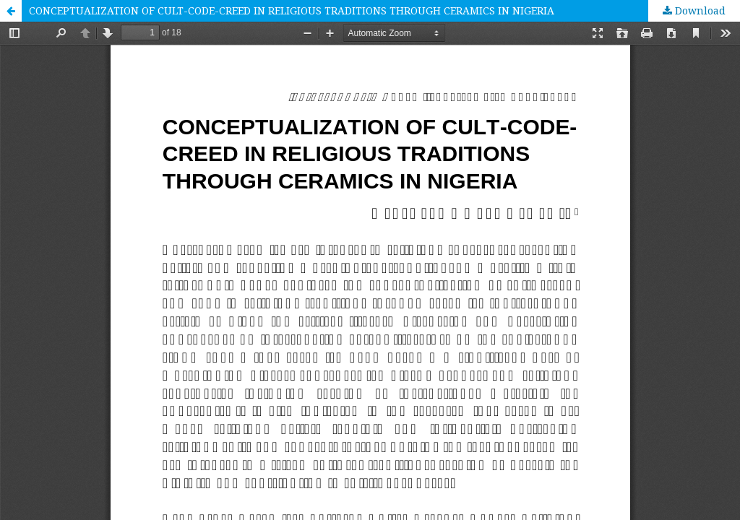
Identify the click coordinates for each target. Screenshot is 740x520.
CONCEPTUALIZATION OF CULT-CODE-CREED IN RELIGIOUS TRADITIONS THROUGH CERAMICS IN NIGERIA (291, 10)
